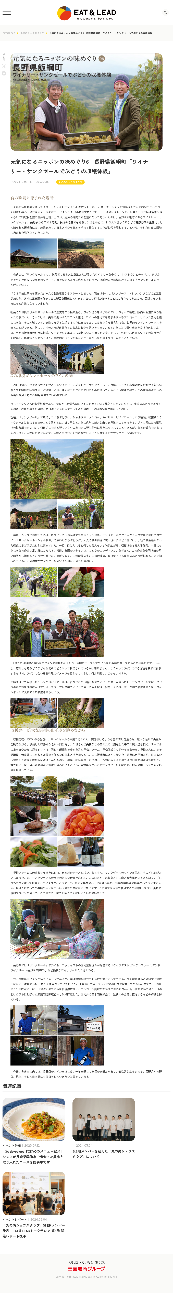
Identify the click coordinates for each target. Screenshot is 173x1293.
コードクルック (63, 212)
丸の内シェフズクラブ (32, 33)
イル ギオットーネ (83, 207)
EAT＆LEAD (9, 33)
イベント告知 (12, 1145)
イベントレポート (21, 181)
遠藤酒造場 (31, 984)
